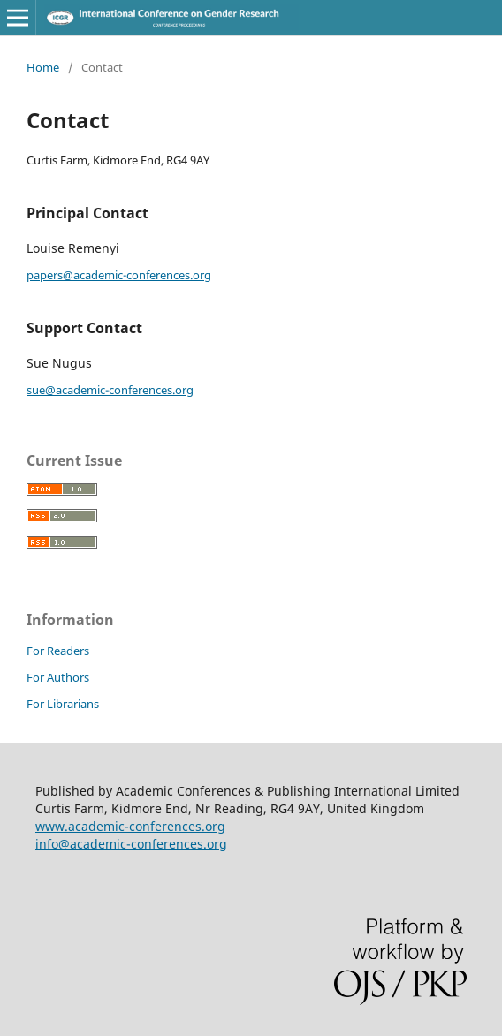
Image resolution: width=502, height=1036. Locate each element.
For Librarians (63, 704)
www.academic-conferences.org (130, 826)
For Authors (58, 677)
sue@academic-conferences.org (110, 390)
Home (43, 67)
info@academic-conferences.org (131, 843)
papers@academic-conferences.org (119, 275)
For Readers (58, 651)
